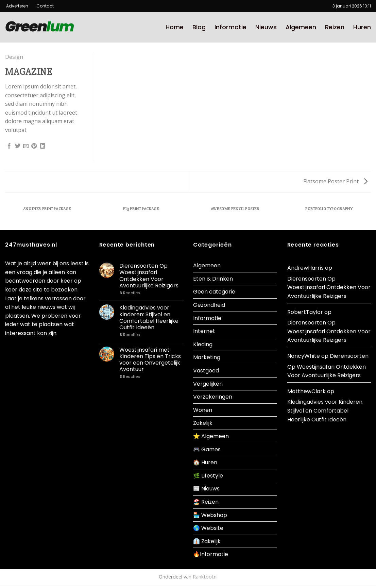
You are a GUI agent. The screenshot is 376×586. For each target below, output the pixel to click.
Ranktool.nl (205, 576)
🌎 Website (208, 528)
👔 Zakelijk (207, 541)
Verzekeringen (212, 397)
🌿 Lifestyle (208, 476)
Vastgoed (206, 370)
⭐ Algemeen (211, 436)
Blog (199, 27)
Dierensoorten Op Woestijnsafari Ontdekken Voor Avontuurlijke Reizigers (148, 276)
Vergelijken (208, 384)
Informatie (230, 27)
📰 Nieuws (206, 488)
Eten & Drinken (213, 279)
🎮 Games (207, 449)
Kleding (202, 344)
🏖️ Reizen (206, 502)
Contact (42, 6)
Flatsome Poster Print (335, 181)
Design (14, 57)
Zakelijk (202, 423)
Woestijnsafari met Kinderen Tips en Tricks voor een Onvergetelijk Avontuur (150, 360)
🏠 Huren (205, 462)
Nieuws (266, 27)
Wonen (202, 410)
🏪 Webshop (210, 515)
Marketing (206, 357)
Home (175, 27)
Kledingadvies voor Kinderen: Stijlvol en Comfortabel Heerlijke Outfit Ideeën (148, 317)
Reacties (129, 293)
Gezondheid (209, 305)
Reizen (334, 27)
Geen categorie (214, 292)
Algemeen (301, 27)
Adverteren (17, 6)
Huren (362, 27)
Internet (204, 331)
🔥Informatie (210, 554)
